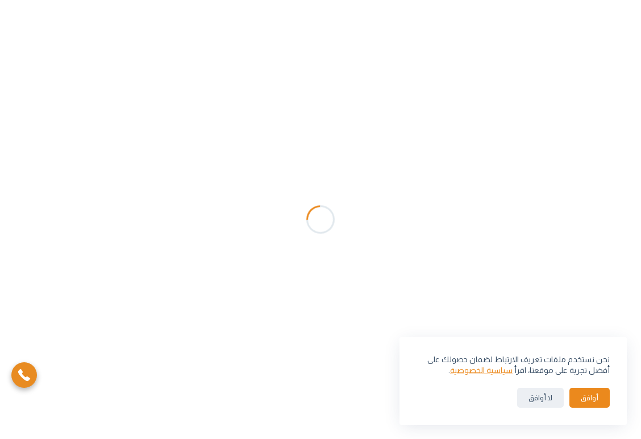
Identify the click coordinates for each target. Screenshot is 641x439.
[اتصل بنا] (24, 374)
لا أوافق (540, 398)
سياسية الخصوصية (481, 370)
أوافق (589, 398)
